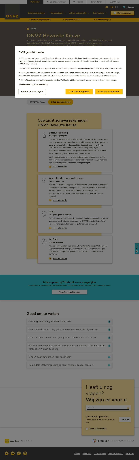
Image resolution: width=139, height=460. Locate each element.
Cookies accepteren (109, 91)
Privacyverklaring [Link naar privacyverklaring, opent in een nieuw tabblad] (41, 84)
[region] (70, 72)
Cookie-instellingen (32, 91)
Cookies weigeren (79, 91)
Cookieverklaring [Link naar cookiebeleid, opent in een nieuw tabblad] (26, 84)
